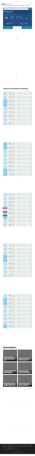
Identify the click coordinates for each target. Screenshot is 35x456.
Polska (2, 5)
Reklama (10, 448)
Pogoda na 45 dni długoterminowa (17, 29)
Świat (8, 5)
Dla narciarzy (22, 5)
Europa (5, 5)
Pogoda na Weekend (27, 27)
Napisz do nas (9, 445)
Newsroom (25, 445)
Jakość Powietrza (16, 5)
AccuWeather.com (30, 7)
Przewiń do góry (29, 388)
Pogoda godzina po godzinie (7, 27)
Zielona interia (27, 5)
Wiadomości (11, 5)
